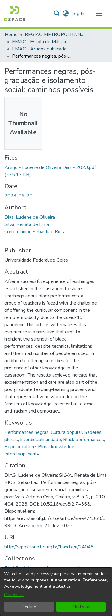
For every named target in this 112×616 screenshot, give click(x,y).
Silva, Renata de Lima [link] (26, 224)
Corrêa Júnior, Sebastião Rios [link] (34, 231)
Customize (14, 595)
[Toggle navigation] (99, 13)
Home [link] (11, 34)
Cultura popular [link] (66, 432)
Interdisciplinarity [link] (21, 454)
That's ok (81, 607)
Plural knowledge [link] (56, 446)
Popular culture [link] (20, 446)
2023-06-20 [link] (18, 196)
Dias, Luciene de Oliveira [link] (29, 217)
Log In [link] (78, 13)
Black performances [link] (83, 439)
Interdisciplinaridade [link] (40, 439)
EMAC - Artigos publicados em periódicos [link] (42, 49)
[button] (14, 13)
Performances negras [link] (26, 432)
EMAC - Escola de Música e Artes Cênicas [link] (42, 41)
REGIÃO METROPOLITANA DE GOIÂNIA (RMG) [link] (55, 34)
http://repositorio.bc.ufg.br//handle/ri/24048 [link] (49, 547)
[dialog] (56, 592)
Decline (29, 607)
